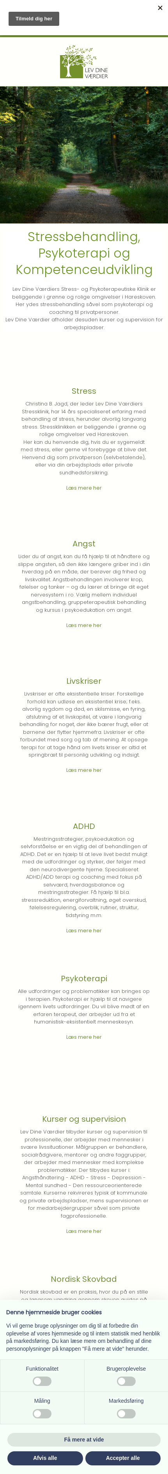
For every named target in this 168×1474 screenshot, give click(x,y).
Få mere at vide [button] (84, 1439)
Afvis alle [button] (45, 1458)
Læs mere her (84, 488)
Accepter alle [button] (123, 1458)
